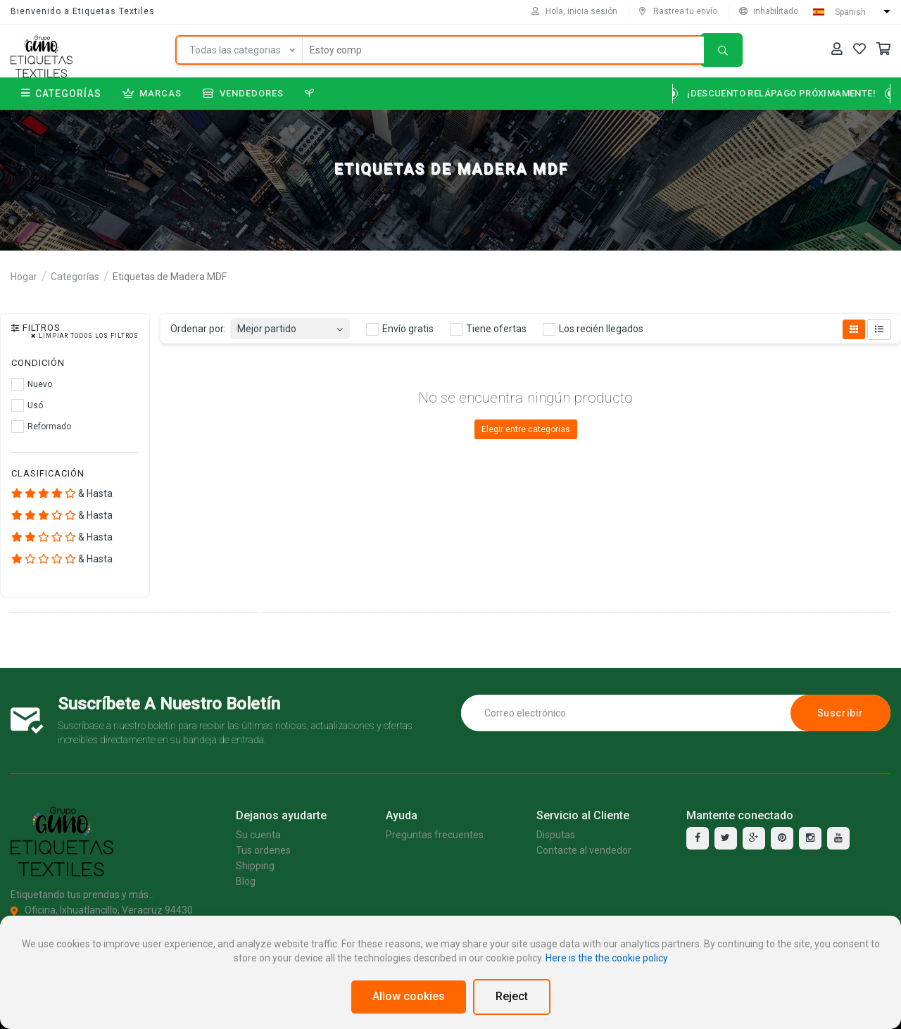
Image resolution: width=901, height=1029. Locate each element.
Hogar (24, 276)
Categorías (61, 93)
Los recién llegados (593, 329)
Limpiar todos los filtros (85, 336)
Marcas (152, 93)
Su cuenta (258, 834)
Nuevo (31, 384)
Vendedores (243, 93)
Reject (512, 996)
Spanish (850, 12)
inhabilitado (768, 11)
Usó (27, 405)
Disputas (555, 834)
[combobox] (290, 324)
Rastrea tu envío (678, 11)
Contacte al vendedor (583, 850)
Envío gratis (400, 329)
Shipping (255, 865)
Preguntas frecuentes (435, 834)
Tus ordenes (263, 850)
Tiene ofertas (488, 329)
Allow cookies (408, 996)
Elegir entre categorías (525, 429)
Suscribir (840, 713)
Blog (246, 881)
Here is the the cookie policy (607, 958)
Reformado (41, 426)
